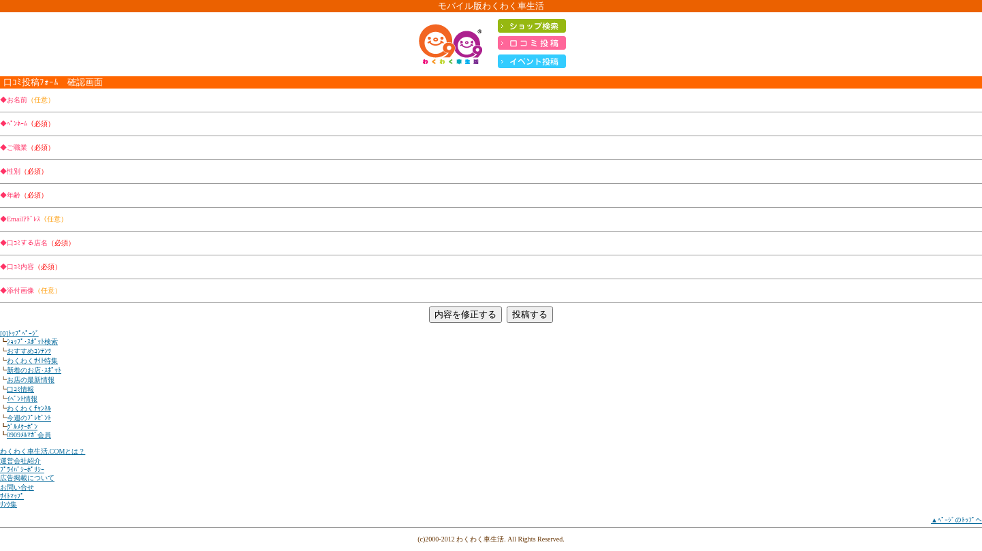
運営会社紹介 (20, 461)
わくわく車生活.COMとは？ (42, 451)
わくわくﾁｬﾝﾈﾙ (29, 408)
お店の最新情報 (30, 379)
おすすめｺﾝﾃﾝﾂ (29, 351)
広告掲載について (27, 478)
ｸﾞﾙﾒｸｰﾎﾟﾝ (22, 426)
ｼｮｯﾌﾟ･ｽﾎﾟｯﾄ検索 (32, 341)
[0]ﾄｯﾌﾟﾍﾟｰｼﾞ (19, 333)
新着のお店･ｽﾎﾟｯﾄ (34, 370)
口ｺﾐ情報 (20, 389)
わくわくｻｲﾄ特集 (32, 360)
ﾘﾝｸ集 (8, 504)
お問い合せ (17, 487)
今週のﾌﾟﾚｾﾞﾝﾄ (29, 418)
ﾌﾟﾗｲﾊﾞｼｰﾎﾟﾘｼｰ (22, 469)
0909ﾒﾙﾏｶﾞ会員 (29, 435)
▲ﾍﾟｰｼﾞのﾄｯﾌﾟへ (956, 520)
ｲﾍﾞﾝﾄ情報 (22, 399)
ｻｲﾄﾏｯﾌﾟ (12, 496)
